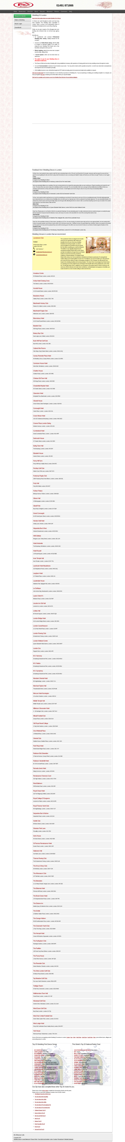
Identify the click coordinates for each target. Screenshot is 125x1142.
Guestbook (18, 27)
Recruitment (61, 1139)
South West (89, 1037)
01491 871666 (64, 5)
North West (78, 1037)
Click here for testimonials (37, 73)
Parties (56, 11)
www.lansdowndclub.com (41, 255)
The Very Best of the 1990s (40, 1099)
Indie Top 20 (37, 1118)
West (94, 1037)
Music (36, 11)
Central (68, 1037)
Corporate (64, 11)
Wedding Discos (17, 1139)
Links (51, 1139)
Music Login (18, 23)
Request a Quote (20, 16)
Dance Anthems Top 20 (40, 1113)
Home (15, 11)
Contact (55, 1139)
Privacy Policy (34, 1139)
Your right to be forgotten (43, 1139)
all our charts (45, 1090)
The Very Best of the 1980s (40, 1102)
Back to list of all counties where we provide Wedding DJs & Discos (46, 18)
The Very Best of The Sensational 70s (43, 1105)
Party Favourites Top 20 (40, 1124)
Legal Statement (26, 1139)
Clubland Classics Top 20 (40, 1110)
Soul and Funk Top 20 (39, 1129)
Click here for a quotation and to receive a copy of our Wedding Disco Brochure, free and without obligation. (54, 77)
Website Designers (68, 1139)
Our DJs (30, 11)
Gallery (42, 11)
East (71, 1037)
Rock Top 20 (37, 1126)
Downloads (22, 11)
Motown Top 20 (38, 1121)
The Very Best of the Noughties (41, 1096)
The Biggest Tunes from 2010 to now (42, 1094)
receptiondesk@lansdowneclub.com (44, 252)
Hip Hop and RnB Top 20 (40, 1115)
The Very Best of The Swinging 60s (42, 1107)
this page (43, 74)
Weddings (50, 11)
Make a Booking (19, 20)
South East (84, 1037)
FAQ (70, 11)
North (74, 1037)
